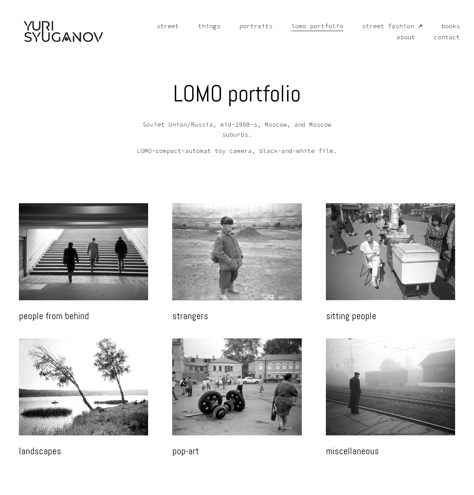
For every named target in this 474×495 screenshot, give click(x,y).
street (163, 27)
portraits (250, 27)
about (401, 38)
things (204, 27)
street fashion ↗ (387, 27)
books (446, 27)
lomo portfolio (312, 27)
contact (442, 38)
